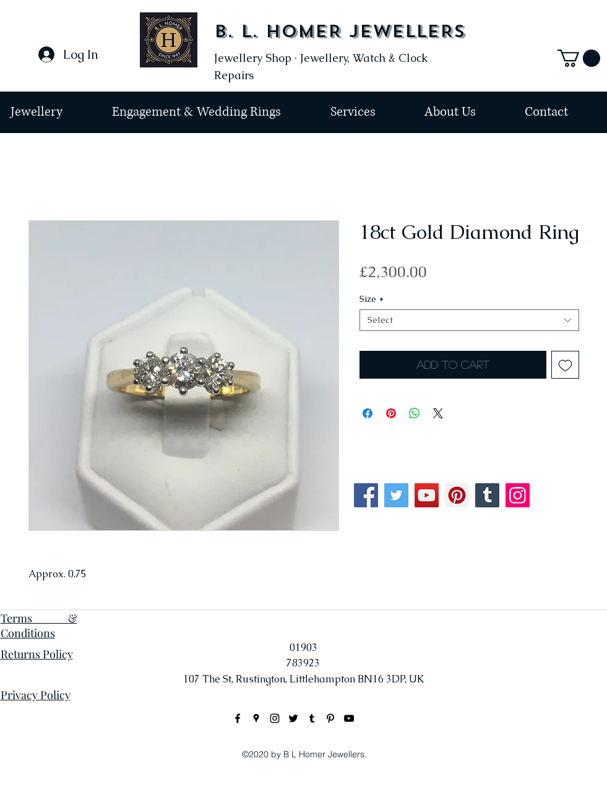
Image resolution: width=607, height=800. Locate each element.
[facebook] (237, 718)
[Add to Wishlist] (565, 365)
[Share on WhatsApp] (414, 413)
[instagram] (275, 718)
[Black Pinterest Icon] (330, 718)
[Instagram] (518, 495)
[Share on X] (438, 413)
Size (371, 299)
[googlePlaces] (256, 718)
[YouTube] (427, 495)
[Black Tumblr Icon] (312, 718)
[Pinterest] (457, 495)
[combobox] (469, 320)
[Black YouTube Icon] (349, 718)
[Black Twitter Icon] (293, 718)
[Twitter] (396, 495)
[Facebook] (366, 495)
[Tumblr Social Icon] (487, 495)
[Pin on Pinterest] (391, 413)
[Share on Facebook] (367, 413)
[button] (578, 58)
